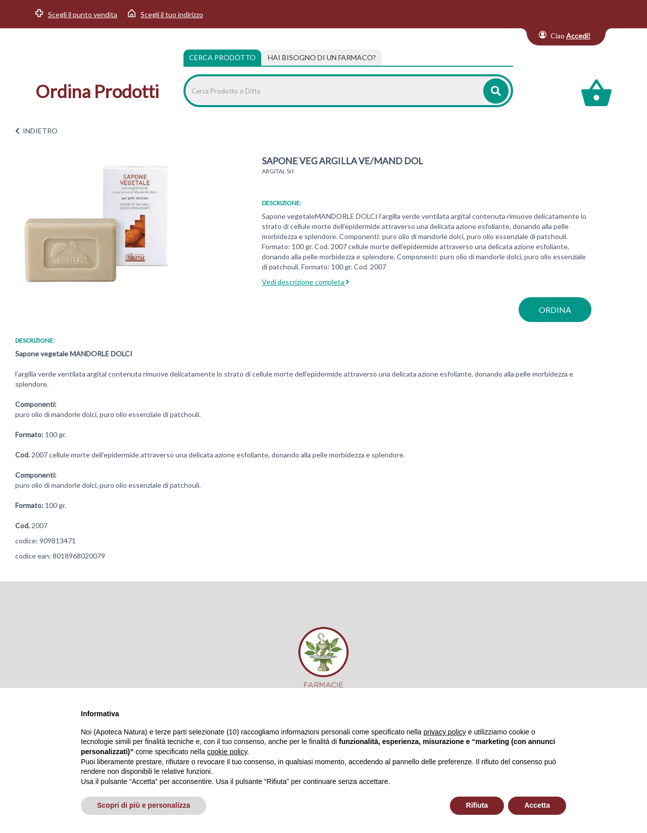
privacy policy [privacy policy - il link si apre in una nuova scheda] (445, 732)
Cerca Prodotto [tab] (222, 57)
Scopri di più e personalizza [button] (143, 805)
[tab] (322, 58)
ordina (555, 309)
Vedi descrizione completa (305, 281)
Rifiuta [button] (477, 805)
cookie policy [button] (227, 752)
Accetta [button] (537, 805)
